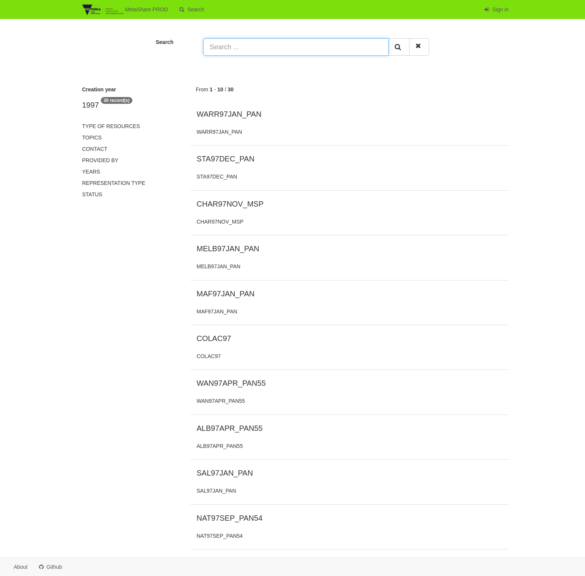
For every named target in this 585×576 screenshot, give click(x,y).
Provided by (100, 160)
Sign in (496, 9)
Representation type (113, 183)
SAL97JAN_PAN (225, 473)
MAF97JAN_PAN (226, 294)
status (92, 194)
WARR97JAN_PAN (229, 114)
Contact (95, 149)
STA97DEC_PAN (226, 159)
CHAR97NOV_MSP (230, 204)
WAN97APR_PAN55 (231, 383)
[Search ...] (296, 47)
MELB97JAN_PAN (228, 248)
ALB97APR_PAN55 (230, 428)
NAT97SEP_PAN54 (230, 518)
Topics (92, 138)
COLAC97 (214, 338)
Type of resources (111, 126)
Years (91, 172)
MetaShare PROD (125, 10)
